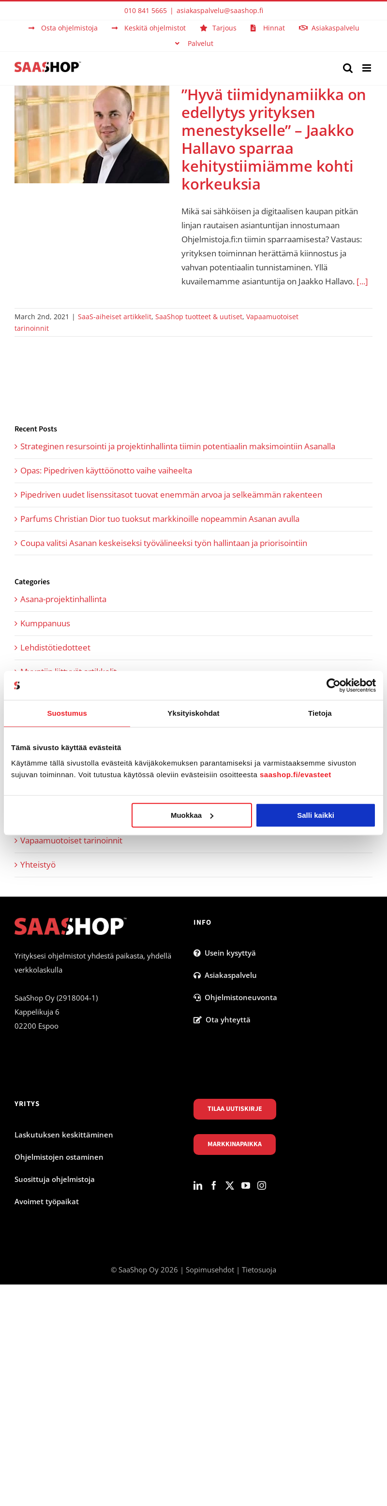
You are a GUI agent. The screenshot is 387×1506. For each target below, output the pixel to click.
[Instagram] (261, 1185)
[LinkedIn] (198, 1185)
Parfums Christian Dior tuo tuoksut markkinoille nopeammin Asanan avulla (159, 518)
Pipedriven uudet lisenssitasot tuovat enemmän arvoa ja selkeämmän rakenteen (171, 494)
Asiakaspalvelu (225, 975)
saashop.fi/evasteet (295, 774)
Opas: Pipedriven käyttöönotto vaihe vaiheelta (106, 470)
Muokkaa (192, 815)
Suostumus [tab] (67, 713)
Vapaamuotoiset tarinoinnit (71, 840)
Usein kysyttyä (225, 953)
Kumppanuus (45, 623)
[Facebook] (213, 1185)
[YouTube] (245, 1185)
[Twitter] (229, 1185)
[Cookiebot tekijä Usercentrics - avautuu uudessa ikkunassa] (333, 685)
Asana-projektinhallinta (63, 599)
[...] (362, 281)
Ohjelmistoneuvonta (235, 997)
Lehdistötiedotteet (55, 647)
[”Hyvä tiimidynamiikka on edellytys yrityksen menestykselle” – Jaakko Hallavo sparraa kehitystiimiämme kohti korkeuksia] (92, 134)
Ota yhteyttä (222, 1019)
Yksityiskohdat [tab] (193, 713)
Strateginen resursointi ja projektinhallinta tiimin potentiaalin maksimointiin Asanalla (177, 446)
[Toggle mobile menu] (367, 68)
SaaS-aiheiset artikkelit (114, 316)
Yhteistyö (38, 864)
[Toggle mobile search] (348, 68)
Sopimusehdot (210, 1269)
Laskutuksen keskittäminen (64, 1134)
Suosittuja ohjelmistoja (55, 1179)
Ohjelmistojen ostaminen (59, 1157)
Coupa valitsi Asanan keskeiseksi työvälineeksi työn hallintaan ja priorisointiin (163, 542)
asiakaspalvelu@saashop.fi (220, 10)
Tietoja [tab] (320, 713)
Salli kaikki (315, 815)
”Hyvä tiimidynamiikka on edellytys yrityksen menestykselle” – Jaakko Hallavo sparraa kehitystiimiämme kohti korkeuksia (273, 139)
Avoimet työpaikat (47, 1201)
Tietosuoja (259, 1269)
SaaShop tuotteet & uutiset (198, 316)
